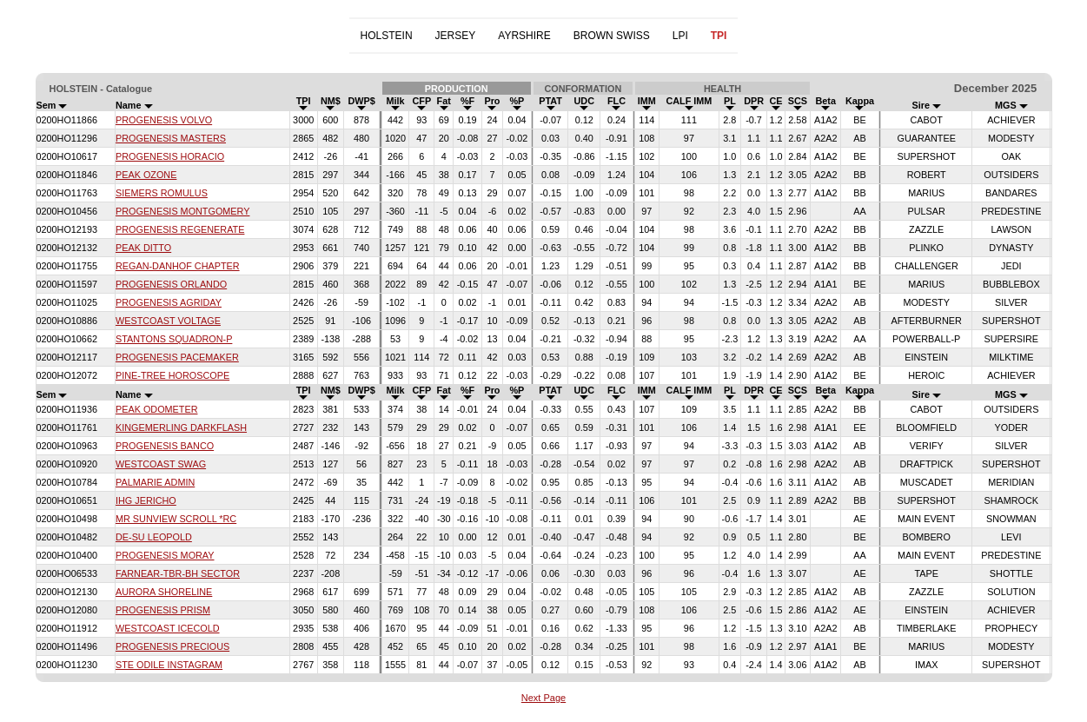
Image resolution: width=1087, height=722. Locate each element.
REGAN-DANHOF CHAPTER (178, 266)
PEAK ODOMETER (156, 409)
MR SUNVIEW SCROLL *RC (176, 518)
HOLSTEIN (387, 36)
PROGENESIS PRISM (163, 610)
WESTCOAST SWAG (161, 464)
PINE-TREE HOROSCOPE (172, 375)
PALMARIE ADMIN (155, 482)
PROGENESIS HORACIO (170, 156)
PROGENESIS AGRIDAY (169, 302)
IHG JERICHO (146, 500)
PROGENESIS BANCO (165, 445)
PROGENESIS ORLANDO (171, 284)
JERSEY (455, 36)
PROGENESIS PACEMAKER (177, 357)
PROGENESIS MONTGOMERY (182, 211)
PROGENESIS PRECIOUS (172, 646)
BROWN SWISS (611, 36)
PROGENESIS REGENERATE (180, 229)
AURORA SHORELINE (164, 591)
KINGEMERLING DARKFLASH (181, 427)
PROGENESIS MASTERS (171, 138)
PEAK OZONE (146, 174)
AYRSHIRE (524, 36)
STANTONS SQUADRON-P (174, 339)
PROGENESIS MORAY (165, 555)
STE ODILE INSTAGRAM (169, 664)
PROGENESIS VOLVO (164, 120)
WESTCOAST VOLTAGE (168, 320)
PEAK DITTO (143, 247)
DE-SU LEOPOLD (154, 537)
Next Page (543, 697)
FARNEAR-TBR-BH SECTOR (178, 573)
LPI (680, 36)
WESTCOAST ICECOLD (168, 628)
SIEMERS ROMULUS (162, 193)
